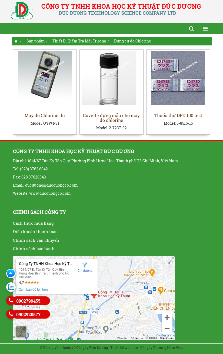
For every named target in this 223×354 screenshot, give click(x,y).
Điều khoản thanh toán (35, 231)
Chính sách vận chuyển (36, 240)
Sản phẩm (35, 41)
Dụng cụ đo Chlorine (132, 41)
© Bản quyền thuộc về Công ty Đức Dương (74, 347)
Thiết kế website (124, 347)
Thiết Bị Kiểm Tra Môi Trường (79, 41)
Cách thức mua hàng (33, 223)
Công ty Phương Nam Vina (161, 347)
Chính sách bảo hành (34, 248)
